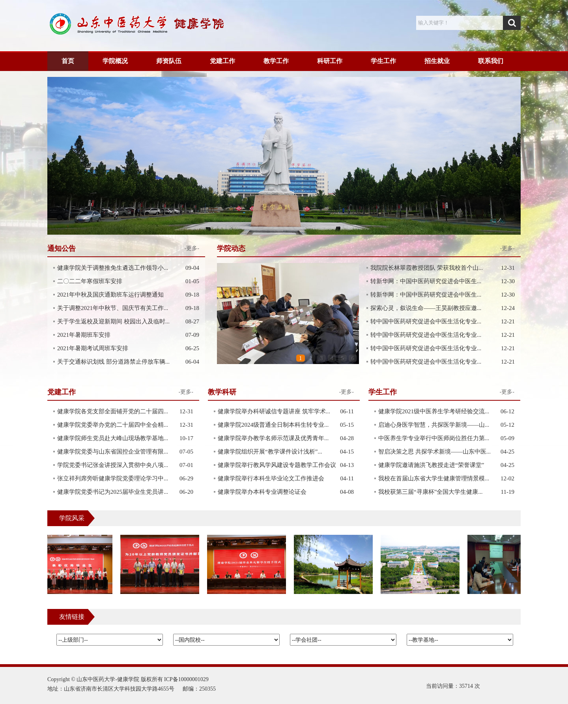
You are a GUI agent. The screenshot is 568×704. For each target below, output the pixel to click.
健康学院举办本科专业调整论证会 (262, 492)
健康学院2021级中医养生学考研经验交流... (433, 411)
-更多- (507, 248)
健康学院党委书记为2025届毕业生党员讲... (112, 492)
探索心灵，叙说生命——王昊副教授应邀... (425, 308)
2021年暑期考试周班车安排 (92, 348)
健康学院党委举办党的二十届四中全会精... (112, 425)
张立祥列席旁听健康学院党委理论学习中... (112, 478)
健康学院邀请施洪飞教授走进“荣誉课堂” (431, 465)
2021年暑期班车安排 (83, 335)
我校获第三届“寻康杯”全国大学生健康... (430, 492)
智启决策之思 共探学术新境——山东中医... (434, 451)
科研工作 (329, 61)
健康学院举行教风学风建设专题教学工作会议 (277, 465)
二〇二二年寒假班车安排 (89, 281)
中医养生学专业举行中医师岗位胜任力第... (433, 438)
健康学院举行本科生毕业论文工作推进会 (271, 478)
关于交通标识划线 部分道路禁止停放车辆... (113, 362)
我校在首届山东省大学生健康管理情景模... (433, 478)
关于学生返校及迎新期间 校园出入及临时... (113, 321)
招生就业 (437, 61)
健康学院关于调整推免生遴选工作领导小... (112, 268)
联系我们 (490, 61)
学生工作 (383, 61)
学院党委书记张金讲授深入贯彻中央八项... (112, 465)
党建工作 (222, 61)
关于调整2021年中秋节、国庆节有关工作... (112, 308)
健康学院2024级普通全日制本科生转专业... (273, 425)
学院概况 (115, 61)
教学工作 (276, 61)
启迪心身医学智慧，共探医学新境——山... (433, 425)
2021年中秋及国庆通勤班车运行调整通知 (110, 294)
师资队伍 (168, 61)
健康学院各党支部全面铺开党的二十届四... (112, 411)
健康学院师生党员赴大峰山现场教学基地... (112, 438)
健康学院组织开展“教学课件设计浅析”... (270, 451)
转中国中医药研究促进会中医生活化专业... (425, 321)
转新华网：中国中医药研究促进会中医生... (425, 281)
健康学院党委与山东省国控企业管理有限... (112, 451)
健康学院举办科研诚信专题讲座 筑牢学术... (274, 411)
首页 (68, 61)
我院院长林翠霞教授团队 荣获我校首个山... (426, 268)
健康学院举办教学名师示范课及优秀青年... (273, 438)
